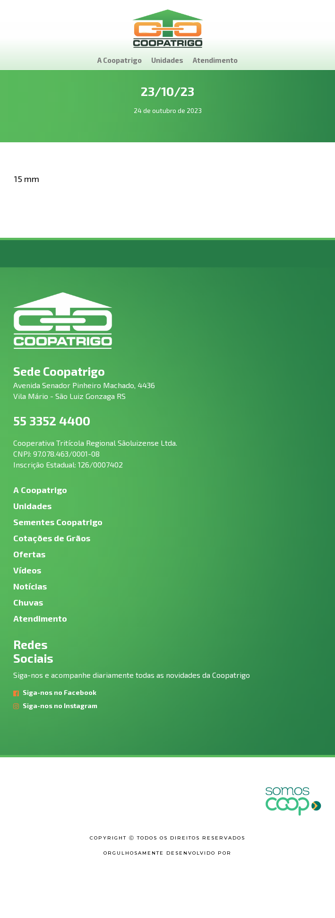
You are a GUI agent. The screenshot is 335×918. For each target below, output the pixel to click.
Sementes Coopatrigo (58, 522)
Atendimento (215, 60)
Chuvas (28, 602)
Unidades (167, 60)
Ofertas (29, 554)
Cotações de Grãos (51, 538)
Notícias (30, 586)
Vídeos (27, 570)
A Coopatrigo (119, 60)
